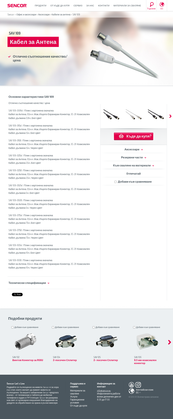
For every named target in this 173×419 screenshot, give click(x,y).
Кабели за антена (61, 14)
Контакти (104, 5)
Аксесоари (44, 14)
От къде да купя (60, 5)
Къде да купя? (138, 136)
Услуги (73, 396)
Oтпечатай (133, 173)
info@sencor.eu (104, 390)
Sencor (11, 14)
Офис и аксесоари (26, 14)
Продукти (40, 5)
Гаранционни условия (77, 401)
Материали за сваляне (127, 5)
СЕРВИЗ (77, 5)
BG (161, 8)
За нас (90, 5)
